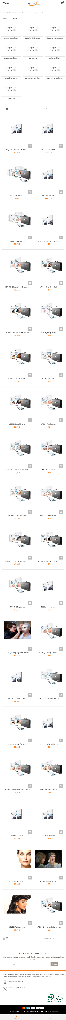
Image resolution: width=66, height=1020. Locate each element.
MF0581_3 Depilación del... (17, 698)
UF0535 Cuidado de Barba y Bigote (17, 333)
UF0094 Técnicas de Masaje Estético (17, 790)
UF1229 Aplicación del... (48, 881)
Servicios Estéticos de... (55, 38)
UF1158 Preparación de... (17, 881)
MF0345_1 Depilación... (48, 333)
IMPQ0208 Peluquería (48, 195)
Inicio (3, 13)
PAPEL (9, 13)
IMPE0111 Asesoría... (48, 150)
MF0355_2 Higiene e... (17, 607)
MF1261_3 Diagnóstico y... (49, 744)
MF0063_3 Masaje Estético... (49, 653)
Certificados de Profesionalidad (22, 13)
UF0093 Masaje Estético (48, 790)
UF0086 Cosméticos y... (17, 424)
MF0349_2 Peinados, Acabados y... (17, 561)
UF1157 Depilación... (48, 835)
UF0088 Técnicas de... (48, 424)
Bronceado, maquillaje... (33, 78)
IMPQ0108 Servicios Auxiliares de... (17, 150)
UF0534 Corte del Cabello (49, 287)
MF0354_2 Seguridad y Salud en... (49, 927)
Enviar (54, 964)
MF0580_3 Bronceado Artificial (48, 698)
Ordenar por (48, 109)
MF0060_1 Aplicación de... (17, 378)
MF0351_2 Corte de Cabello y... (49, 561)
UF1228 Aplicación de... (17, 927)
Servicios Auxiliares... (11, 58)
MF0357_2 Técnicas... (48, 470)
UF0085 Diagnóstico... (48, 378)
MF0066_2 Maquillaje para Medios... (17, 653)
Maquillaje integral (11, 78)
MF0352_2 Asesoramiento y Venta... (17, 470)
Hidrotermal (11, 98)
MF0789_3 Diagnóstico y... (17, 744)
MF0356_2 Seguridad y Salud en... (17, 287)
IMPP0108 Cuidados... (17, 241)
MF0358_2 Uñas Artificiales (17, 515)
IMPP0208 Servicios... (17, 195)
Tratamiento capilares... (55, 78)
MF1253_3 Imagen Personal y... (49, 241)
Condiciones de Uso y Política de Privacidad (44, 1011)
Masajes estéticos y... (55, 58)
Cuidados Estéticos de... (33, 38)
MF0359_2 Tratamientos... (49, 515)
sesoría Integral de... (11, 38)
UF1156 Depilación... (17, 835)
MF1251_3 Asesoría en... (48, 607)
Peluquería (33, 58)
